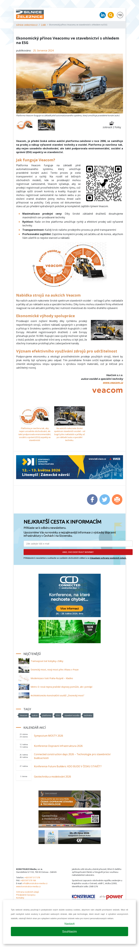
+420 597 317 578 (32, 877)
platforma (46, 715)
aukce (35, 715)
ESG (58, 715)
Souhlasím (69, 931)
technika (88, 715)
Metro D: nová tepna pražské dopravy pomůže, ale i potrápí (61, 686)
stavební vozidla (71, 715)
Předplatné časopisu (25, 894)
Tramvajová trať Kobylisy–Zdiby (47, 661)
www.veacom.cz (113, 382)
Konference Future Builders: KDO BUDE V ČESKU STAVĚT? (68, 766)
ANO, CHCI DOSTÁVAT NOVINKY (78, 552)
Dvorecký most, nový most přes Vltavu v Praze (55, 669)
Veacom (23, 715)
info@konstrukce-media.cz (35, 883)
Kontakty (20, 897)
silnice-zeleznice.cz (27, 24)
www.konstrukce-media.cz (28, 886)
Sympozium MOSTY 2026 (48, 735)
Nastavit (69, 923)
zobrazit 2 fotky (112, 125)
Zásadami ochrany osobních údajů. (108, 558)
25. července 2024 (43, 50)
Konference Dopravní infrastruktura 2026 (58, 746)
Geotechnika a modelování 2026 (52, 776)
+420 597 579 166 (28, 880)
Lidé (43, 24)
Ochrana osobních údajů (27, 891)
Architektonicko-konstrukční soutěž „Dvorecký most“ (57, 695)
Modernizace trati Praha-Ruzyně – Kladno (52, 678)
